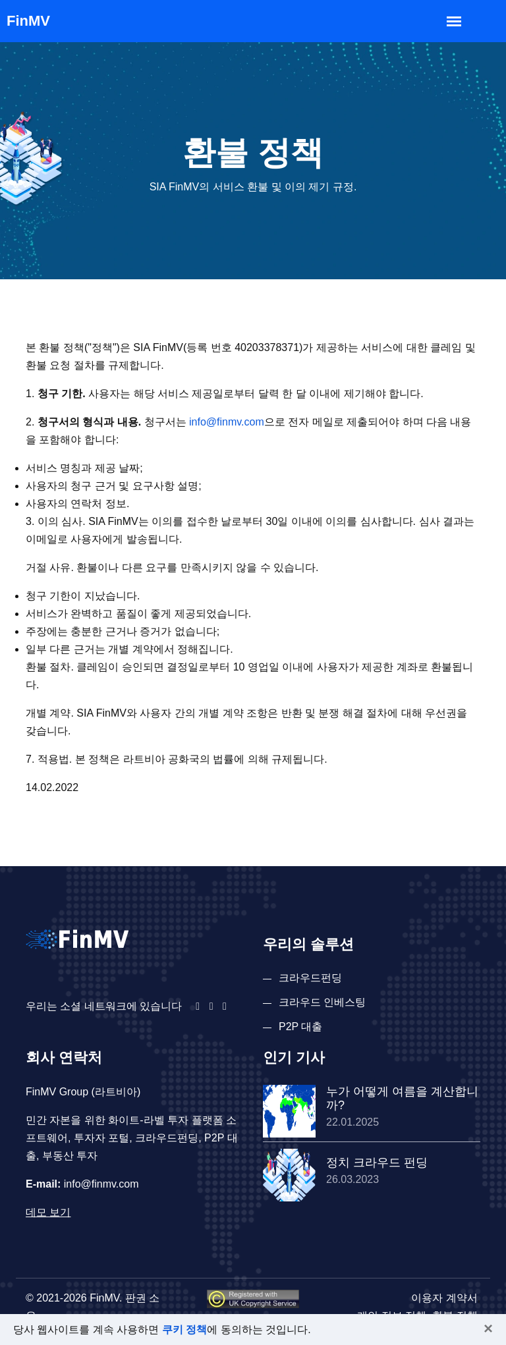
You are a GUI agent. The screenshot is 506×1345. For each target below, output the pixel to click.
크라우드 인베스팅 (322, 1002)
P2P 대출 (300, 1026)
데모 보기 (48, 1212)
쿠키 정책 (184, 1329)
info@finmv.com (226, 421)
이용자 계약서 (444, 1298)
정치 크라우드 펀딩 (377, 1162)
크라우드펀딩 (310, 977)
